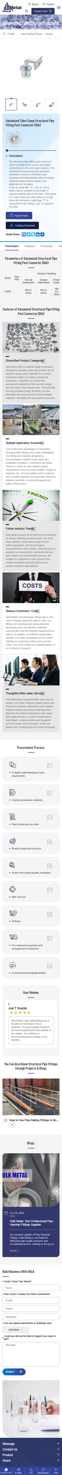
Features (29, 246)
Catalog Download (25, 225)
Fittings (49, 34)
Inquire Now (21, 215)
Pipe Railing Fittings (31, 34)
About (35, 4)
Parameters (12, 246)
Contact (50, 4)
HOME (11, 34)
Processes (47, 246)
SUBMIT (10, 1372)
